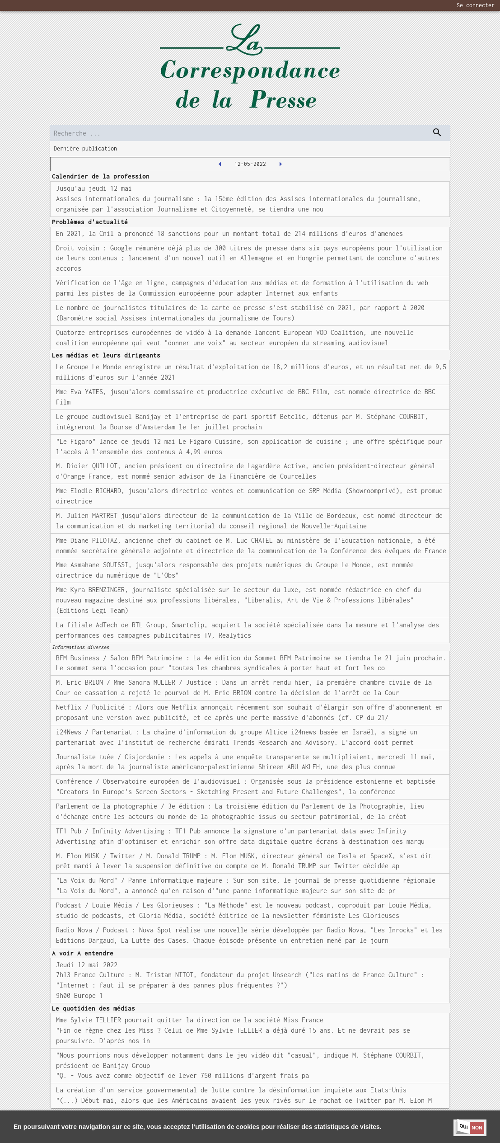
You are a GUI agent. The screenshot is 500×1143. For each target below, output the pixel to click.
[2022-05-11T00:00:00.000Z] (220, 164)
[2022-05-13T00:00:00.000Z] (280, 164)
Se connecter (476, 5)
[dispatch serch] (437, 132)
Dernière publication (85, 148)
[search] (250, 133)
